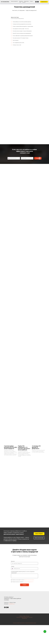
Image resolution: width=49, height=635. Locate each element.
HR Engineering (24, 618)
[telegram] (8, 607)
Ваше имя (13, 561)
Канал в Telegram (39, 533)
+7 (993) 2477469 (12, 602)
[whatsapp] (6, 607)
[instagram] (4, 607)
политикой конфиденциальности (28, 581)
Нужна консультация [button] (39, 537)
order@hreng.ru (12, 603)
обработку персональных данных (29, 579)
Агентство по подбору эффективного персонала (24, 617)
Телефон (12, 566)
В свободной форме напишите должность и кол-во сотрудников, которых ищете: (22, 572)
